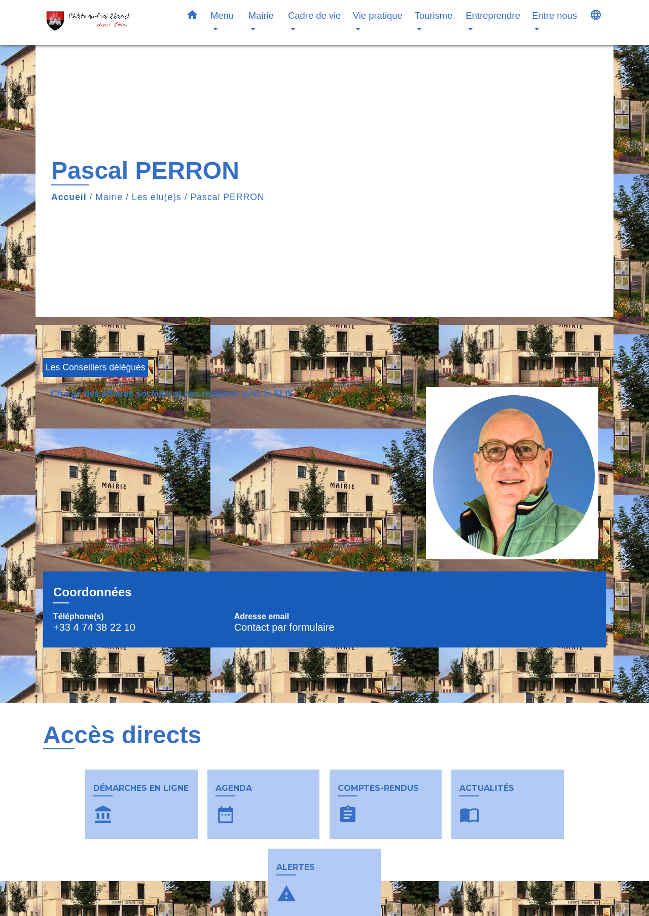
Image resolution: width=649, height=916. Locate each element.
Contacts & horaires (120, 902)
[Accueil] (106, 23)
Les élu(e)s (157, 197)
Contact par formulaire (284, 627)
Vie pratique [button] (378, 15)
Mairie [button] (261, 15)
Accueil (69, 197)
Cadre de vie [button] (314, 15)
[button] (192, 17)
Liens (456, 902)
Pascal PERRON (228, 197)
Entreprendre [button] (493, 15)
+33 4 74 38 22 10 (94, 627)
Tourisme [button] (434, 15)
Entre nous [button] (554, 15)
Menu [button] (222, 15)
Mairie (109, 197)
